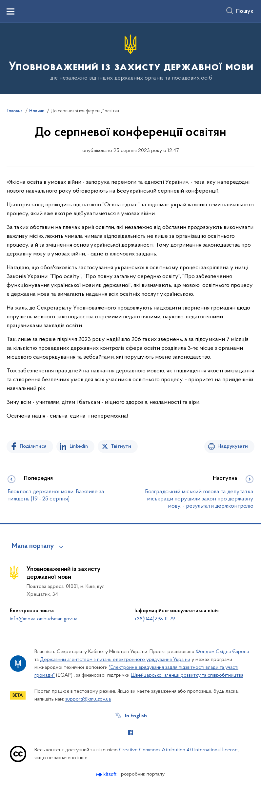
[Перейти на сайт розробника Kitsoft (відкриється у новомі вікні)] (107, 774)
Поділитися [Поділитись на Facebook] (33, 446)
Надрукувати (232, 446)
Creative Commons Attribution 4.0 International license (178, 750)
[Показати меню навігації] (10, 11)
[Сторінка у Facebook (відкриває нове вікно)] (130, 732)
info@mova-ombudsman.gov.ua (43, 619)
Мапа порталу (33, 546)
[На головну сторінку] (130, 57)
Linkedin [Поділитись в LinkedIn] (79, 446)
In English (136, 716)
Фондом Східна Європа (222, 651)
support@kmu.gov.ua (88, 699)
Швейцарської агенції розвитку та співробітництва (187, 675)
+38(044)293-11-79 (154, 619)
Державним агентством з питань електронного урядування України (115, 659)
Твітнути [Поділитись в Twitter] (121, 446)
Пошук (244, 11)
